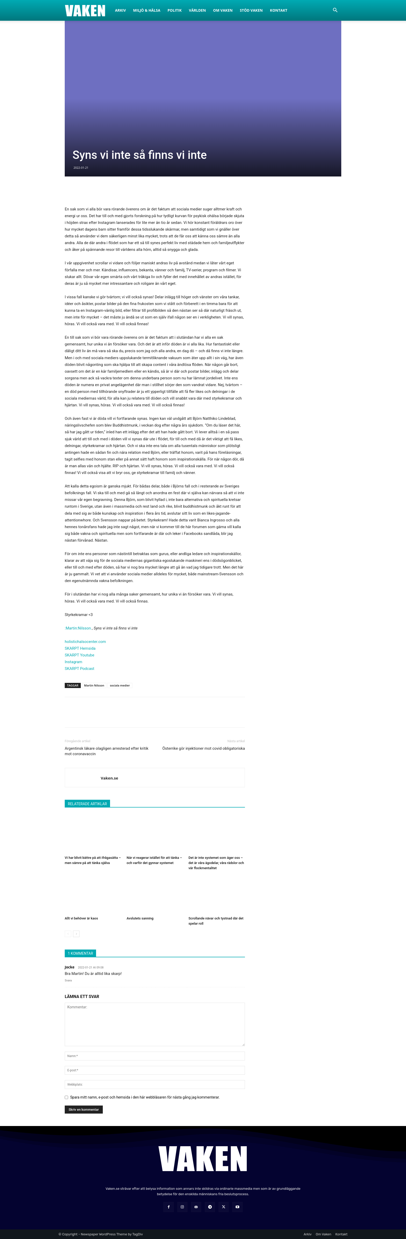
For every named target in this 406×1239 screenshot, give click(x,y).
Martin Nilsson (94, 685)
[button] (335, 10)
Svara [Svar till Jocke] (68, 980)
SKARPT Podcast (79, 668)
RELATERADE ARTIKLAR (87, 804)
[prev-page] (68, 934)
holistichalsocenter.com (85, 641)
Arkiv (120, 10)
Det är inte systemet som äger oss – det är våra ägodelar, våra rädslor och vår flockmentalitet (216, 863)
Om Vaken (223, 10)
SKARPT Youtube (79, 655)
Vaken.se (109, 778)
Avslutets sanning (140, 918)
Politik (175, 10)
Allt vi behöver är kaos (81, 918)
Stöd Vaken (251, 10)
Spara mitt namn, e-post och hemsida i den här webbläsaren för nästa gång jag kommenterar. (145, 1097)
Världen (197, 10)
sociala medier (120, 685)
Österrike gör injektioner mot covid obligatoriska (203, 748)
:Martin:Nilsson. (78, 628)
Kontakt (278, 10)
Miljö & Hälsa (146, 10)
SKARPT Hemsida (80, 648)
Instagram (73, 662)
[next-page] (76, 934)
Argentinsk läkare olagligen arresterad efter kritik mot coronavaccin (106, 751)
